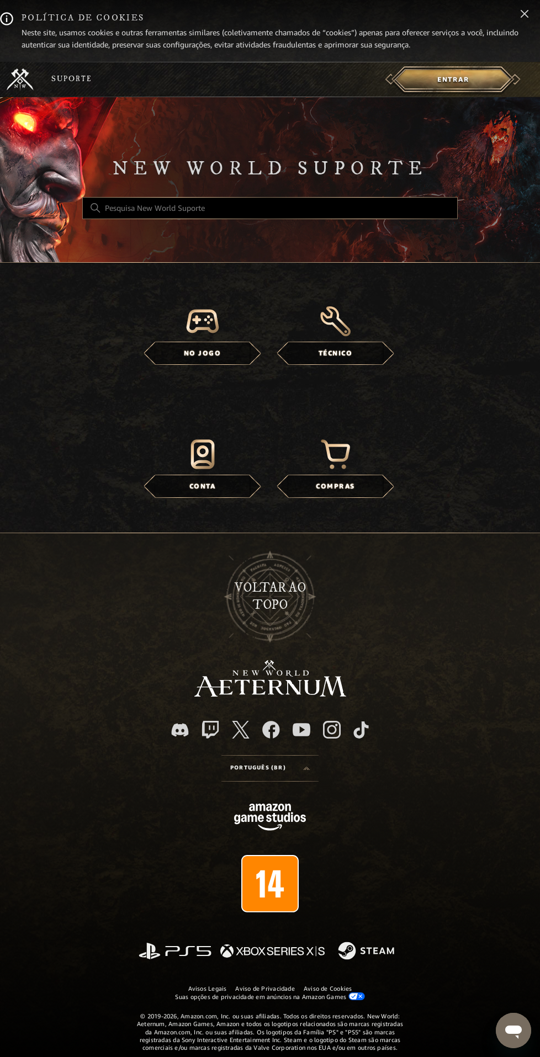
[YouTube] (301, 730)
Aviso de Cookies (328, 988)
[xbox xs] (272, 951)
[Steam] (367, 951)
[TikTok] (361, 730)
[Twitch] (210, 730)
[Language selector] (270, 768)
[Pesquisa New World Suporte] (270, 208)
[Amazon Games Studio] (270, 819)
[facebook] (271, 730)
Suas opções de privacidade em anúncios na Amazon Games (269, 996)
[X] (241, 730)
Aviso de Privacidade (264, 988)
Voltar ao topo (270, 596)
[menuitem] (453, 79)
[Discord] (180, 730)
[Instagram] (332, 730)
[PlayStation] (175, 951)
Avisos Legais (207, 988)
